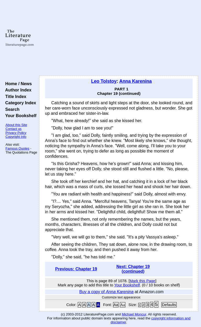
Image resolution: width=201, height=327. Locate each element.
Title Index (14, 96)
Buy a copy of (106, 292)
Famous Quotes (17, 148)
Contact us (13, 129)
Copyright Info (15, 137)
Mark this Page (142, 281)
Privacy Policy (15, 133)
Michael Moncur (134, 314)
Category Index (19, 102)
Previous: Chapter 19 (76, 269)
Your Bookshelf (19, 115)
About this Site (16, 125)
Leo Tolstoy (103, 81)
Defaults (169, 305)
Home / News (17, 83)
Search (11, 109)
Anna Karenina (135, 81)
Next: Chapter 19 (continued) (133, 269)
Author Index (17, 90)
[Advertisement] (119, 38)
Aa (116, 305)
